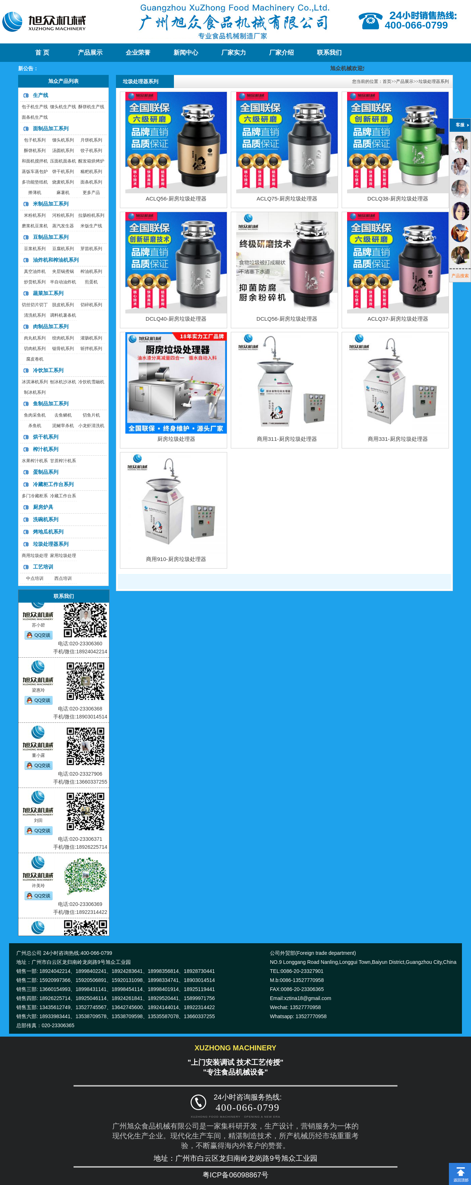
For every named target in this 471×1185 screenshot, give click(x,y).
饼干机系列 (63, 171)
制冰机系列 (35, 392)
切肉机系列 (35, 348)
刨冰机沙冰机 (63, 381)
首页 (387, 81)
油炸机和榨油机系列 (56, 260)
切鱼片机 (91, 415)
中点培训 (34, 578)
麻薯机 (63, 192)
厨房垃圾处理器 (176, 439)
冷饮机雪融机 (91, 381)
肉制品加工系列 (50, 326)
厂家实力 (233, 52)
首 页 (42, 52)
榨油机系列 (91, 271)
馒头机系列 (63, 140)
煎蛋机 (91, 281)
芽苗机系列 (91, 248)
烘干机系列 (45, 437)
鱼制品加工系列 (50, 403)
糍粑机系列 (91, 171)
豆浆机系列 (35, 248)
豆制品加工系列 (50, 237)
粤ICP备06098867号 (235, 1175)
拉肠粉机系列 (91, 215)
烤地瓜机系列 (48, 532)
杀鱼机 (34, 425)
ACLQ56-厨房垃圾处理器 (176, 198)
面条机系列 (91, 182)
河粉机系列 (63, 215)
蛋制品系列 (45, 472)
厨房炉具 (43, 507)
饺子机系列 (91, 150)
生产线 (40, 95)
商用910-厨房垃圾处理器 (176, 559)
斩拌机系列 (91, 348)
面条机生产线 (35, 117)
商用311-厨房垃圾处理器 (287, 439)
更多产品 (91, 192)
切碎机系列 (91, 304)
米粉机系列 (35, 215)
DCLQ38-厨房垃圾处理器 (397, 198)
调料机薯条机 (63, 315)
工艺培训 (43, 567)
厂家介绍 (281, 52)
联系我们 (329, 52)
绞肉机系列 (63, 338)
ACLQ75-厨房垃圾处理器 (287, 198)
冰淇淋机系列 (35, 381)
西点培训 (63, 578)
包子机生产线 (35, 106)
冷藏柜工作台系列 (53, 484)
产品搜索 (460, 275)
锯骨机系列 (63, 348)
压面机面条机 (63, 161)
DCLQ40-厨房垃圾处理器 (176, 319)
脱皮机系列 (63, 304)
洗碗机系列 (45, 519)
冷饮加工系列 (48, 370)
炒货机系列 (35, 281)
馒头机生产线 (63, 106)
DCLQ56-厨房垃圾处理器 (287, 319)
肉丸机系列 (35, 338)
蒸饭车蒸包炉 (35, 171)
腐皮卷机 (34, 359)
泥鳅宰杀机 (63, 425)
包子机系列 (35, 140)
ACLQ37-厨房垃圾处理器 (397, 319)
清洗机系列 (35, 315)
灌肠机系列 (91, 338)
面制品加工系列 (50, 128)
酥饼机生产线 (91, 106)
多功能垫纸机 (35, 182)
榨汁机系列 (45, 449)
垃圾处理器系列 (50, 544)
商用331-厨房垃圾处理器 (398, 439)
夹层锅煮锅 (63, 271)
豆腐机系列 (63, 248)
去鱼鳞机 (63, 415)
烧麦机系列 (63, 182)
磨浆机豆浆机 (35, 225)
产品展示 (90, 52)
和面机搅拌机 (35, 161)
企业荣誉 (138, 52)
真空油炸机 (35, 271)
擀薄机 (34, 192)
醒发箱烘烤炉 (91, 161)
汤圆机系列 (63, 150)
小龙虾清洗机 (91, 425)
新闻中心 (186, 52)
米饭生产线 (91, 225)
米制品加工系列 (50, 204)
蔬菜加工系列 (48, 293)
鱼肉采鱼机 (35, 415)
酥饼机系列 (35, 150)
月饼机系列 (91, 140)
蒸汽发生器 (63, 225)
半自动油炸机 (63, 281)
